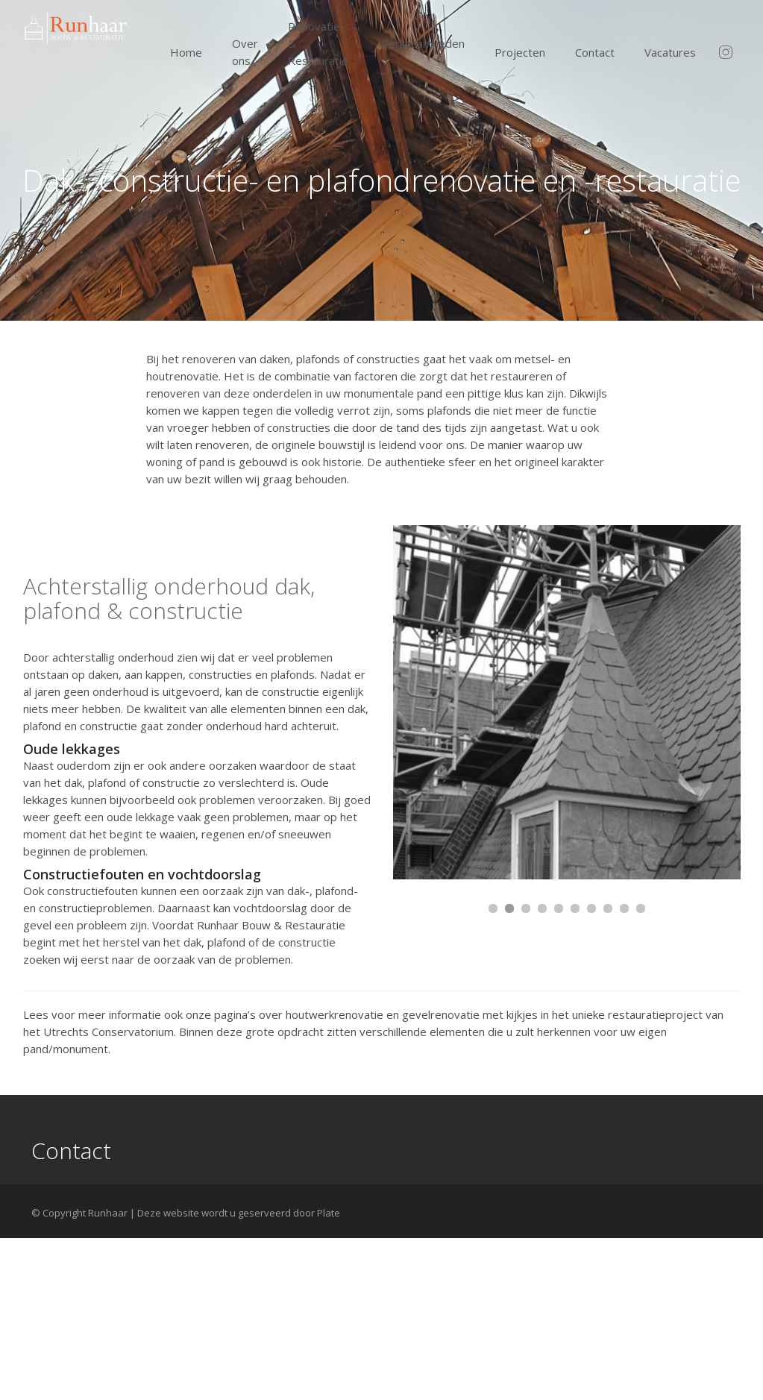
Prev (420, 703)
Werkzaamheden (421, 43)
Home (186, 52)
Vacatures (670, 52)
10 (640, 908)
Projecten (519, 52)
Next (721, 703)
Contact (595, 52)
